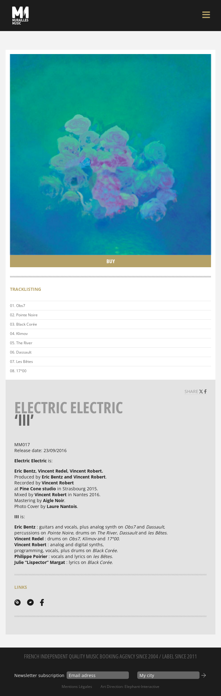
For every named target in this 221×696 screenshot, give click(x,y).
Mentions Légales (77, 686)
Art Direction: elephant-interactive (130, 686)
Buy (110, 261)
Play (205, 324)
